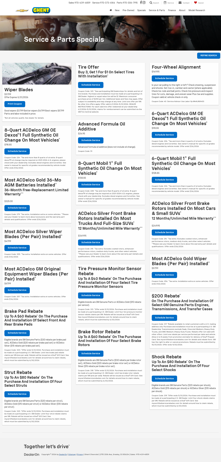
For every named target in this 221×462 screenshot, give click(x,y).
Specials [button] (141, 10)
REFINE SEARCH (208, 56)
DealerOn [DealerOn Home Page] (63, 455)
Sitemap (72, 455)
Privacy (80, 455)
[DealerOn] (31, 455)
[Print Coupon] (36, 74)
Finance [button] (172, 10)
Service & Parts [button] (157, 10)
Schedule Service (17, 151)
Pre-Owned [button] (128, 10)
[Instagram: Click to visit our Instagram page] (143, 3)
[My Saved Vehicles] (199, 2)
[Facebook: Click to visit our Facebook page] (141, 3)
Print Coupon (15, 104)
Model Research (196, 10)
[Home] (110, 10)
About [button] (182, 10)
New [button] (117, 10)
